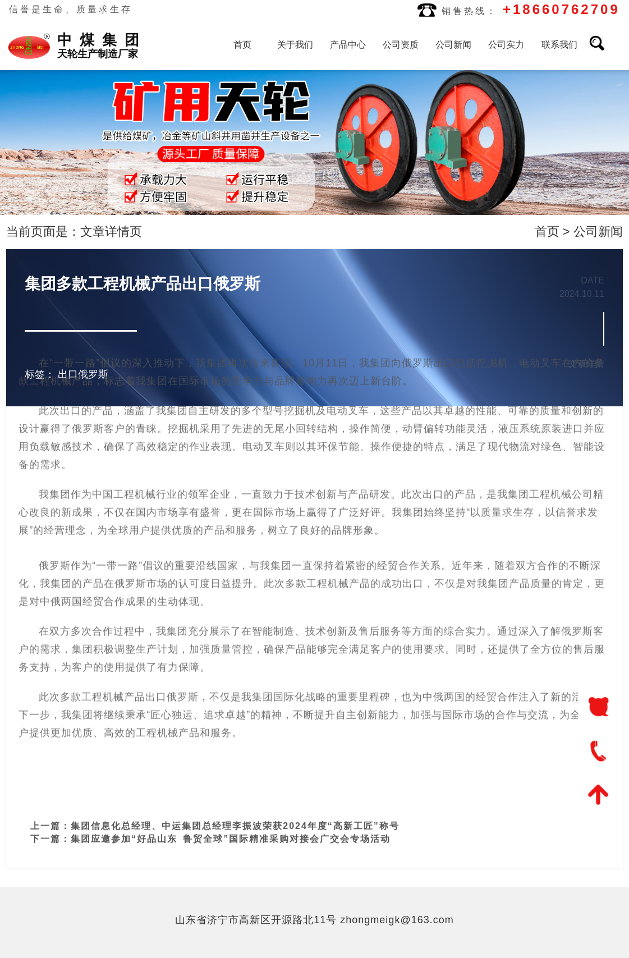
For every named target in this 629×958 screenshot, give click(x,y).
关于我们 (295, 44)
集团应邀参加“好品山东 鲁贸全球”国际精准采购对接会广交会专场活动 (231, 830)
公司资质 (401, 44)
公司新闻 (453, 44)
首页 (242, 44)
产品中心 (348, 44)
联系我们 (559, 44)
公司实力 (506, 44)
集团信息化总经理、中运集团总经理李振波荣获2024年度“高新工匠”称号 (235, 817)
